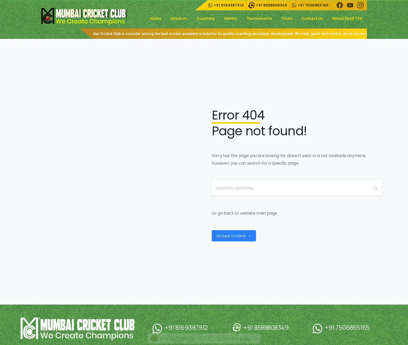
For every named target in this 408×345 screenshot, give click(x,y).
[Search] (290, 187)
